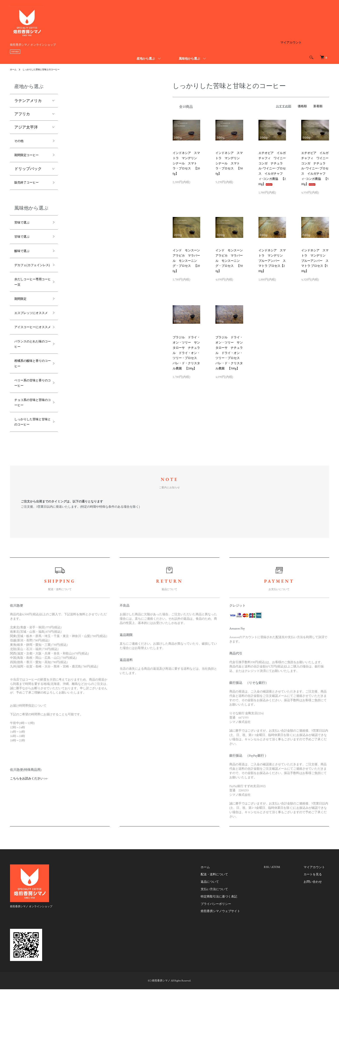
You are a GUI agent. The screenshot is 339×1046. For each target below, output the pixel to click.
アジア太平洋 (26, 127)
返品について (222, 938)
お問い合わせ (317, 938)
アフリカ (22, 113)
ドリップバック (28, 171)
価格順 (302, 106)
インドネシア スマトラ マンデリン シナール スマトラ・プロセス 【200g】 (186, 163)
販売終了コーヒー (30, 185)
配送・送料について (226, 931)
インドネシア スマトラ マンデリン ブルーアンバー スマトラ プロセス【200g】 (272, 260)
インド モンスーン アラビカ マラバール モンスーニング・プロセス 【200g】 (188, 260)
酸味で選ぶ (24, 258)
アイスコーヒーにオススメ (30, 359)
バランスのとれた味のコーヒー (30, 381)
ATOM (283, 924)
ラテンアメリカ (28, 100)
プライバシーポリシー (228, 960)
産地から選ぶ (146, 58)
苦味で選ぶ (24, 227)
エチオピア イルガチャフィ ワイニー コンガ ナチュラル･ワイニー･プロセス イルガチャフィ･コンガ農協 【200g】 (273, 168)
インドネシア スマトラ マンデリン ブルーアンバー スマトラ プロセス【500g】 (315, 260)
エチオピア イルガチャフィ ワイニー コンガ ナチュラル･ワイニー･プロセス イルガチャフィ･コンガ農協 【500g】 (316, 168)
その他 (20, 141)
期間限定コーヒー (30, 156)
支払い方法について (226, 946)
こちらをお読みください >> (28, 835)
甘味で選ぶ (24, 242)
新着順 (317, 106)
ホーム (14, 69)
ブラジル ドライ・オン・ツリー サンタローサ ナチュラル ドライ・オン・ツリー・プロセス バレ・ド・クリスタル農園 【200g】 (186, 352)
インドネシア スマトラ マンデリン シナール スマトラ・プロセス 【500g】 (229, 163)
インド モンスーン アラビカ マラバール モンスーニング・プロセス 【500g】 (230, 260)
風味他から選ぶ (189, 58)
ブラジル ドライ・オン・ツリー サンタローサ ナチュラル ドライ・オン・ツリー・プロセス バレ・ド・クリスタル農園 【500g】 (229, 352)
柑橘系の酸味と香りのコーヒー (30, 404)
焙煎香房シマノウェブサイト (232, 968)
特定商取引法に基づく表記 (231, 953)
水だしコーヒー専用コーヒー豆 (30, 299)
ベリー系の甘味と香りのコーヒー (30, 426)
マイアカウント (291, 42)
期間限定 (22, 318)
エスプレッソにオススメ (30, 337)
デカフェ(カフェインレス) (30, 277)
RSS (274, 924)
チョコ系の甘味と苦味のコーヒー (30, 448)
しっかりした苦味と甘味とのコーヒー (46, 69)
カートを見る (317, 931)
